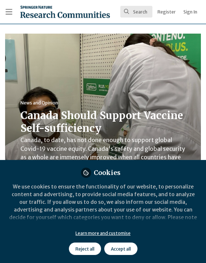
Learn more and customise (103, 233)
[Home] (65, 11)
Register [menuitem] (167, 12)
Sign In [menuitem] (190, 12)
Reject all (84, 249)
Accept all (121, 249)
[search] (136, 12)
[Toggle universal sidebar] (9, 12)
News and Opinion (39, 103)
